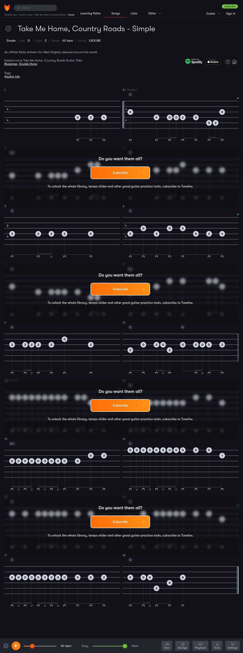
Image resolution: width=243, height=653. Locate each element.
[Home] (7, 7)
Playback (200, 646)
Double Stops (28, 64)
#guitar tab (12, 76)
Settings (232, 646)
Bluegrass (10, 64)
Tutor (167, 646)
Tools (217, 646)
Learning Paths (90, 13)
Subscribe (229, 6)
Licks (134, 13)
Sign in (230, 13)
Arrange (182, 646)
